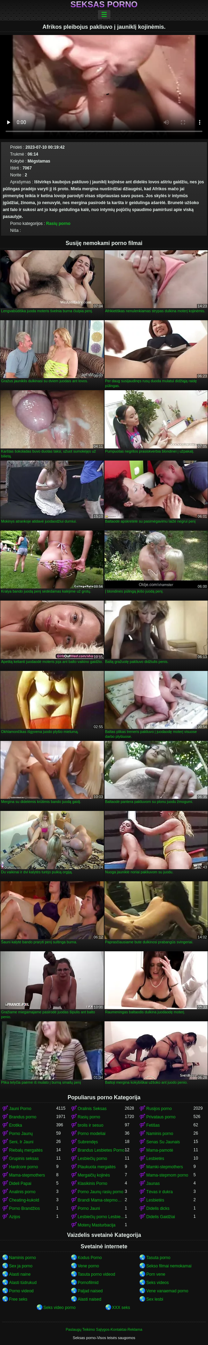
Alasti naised (89, 1299)
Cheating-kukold (24, 1200)
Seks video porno (59, 1307)
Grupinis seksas (24, 1158)
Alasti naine (20, 1274)
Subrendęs (88, 1141)
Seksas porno (104, 4)
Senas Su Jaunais (163, 1141)
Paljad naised (90, 1291)
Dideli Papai (20, 1183)
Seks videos (157, 1282)
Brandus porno (22, 1117)
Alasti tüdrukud (22, 1282)
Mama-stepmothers (27, 1175)
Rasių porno (58, 223)
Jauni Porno (20, 1108)
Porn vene (155, 1274)
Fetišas (153, 1125)
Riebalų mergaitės (26, 1150)
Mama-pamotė (159, 1150)
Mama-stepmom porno (167, 1175)
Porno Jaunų (21, 1133)
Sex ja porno (20, 1266)
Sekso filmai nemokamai (168, 1266)
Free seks (18, 1299)
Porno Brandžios (24, 1208)
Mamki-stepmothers (164, 1166)
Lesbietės (155, 1158)
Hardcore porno (23, 1166)
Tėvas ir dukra (159, 1191)
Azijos (14, 1216)
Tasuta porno (158, 1257)
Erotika (15, 1125)
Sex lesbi (154, 1299)
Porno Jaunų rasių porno (100, 1191)
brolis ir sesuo (90, 1125)
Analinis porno (22, 1191)
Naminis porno (159, 1133)
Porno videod (21, 1291)
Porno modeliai (92, 1133)
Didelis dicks (157, 1208)
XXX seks (121, 1307)
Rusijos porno (159, 1108)
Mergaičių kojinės (94, 1175)
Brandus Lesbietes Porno (101, 1150)
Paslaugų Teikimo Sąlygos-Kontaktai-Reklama (104, 1329)
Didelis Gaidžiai (160, 1216)
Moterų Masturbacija (97, 1225)
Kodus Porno (90, 1257)
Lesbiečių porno (92, 1158)
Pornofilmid (88, 1282)
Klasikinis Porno (92, 1183)
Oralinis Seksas (92, 1108)
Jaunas (153, 1183)
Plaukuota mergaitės (97, 1166)
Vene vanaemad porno (167, 1291)
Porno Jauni (89, 1208)
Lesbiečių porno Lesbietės (101, 1216)
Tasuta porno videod (96, 1274)
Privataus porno (160, 1117)
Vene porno (88, 1266)
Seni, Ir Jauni (21, 1141)
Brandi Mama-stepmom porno (101, 1200)
